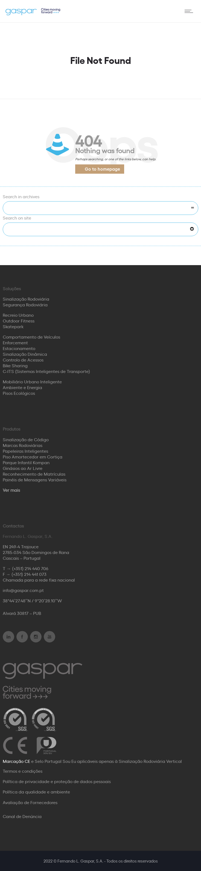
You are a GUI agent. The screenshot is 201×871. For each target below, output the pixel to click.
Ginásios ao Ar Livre (22, 468)
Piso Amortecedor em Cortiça (32, 457)
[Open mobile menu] (190, 11)
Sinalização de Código (26, 439)
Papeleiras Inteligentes (25, 451)
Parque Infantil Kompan (26, 462)
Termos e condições (22, 771)
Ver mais (11, 490)
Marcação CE (16, 761)
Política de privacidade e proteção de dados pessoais (57, 781)
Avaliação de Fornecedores (30, 802)
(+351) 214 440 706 (30, 568)
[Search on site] (100, 229)
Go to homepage (102, 169)
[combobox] (100, 208)
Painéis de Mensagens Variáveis (34, 479)
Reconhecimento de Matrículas (34, 474)
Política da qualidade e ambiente (36, 792)
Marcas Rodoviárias (22, 445)
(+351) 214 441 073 (28, 574)
